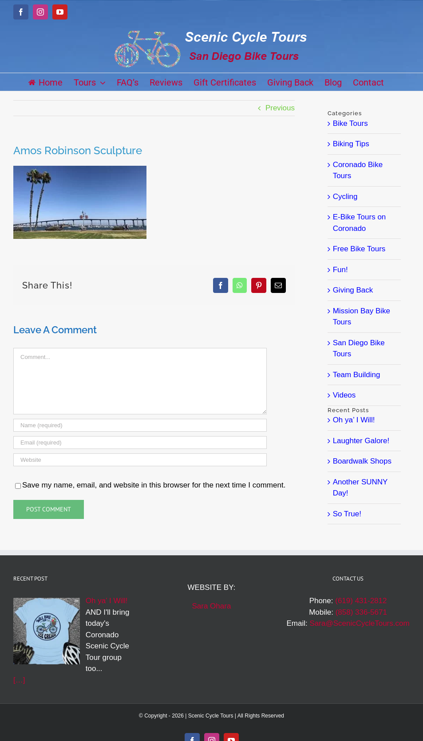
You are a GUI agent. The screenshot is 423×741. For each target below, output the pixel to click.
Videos (344, 395)
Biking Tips (351, 144)
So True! (347, 514)
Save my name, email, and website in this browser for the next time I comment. (153, 485)
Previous (280, 108)
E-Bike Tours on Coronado (359, 223)
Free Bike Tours (359, 249)
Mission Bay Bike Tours (361, 317)
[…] (19, 680)
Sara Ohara (211, 606)
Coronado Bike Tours (358, 170)
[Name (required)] (140, 425)
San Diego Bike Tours (359, 349)
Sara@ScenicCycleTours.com (359, 623)
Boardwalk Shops (362, 461)
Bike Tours (350, 123)
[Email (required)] (140, 442)
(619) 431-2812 (361, 601)
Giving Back (353, 290)
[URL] (140, 459)
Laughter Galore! (361, 441)
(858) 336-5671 (361, 612)
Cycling (345, 196)
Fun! (340, 269)
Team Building (356, 374)
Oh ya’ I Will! (354, 420)
